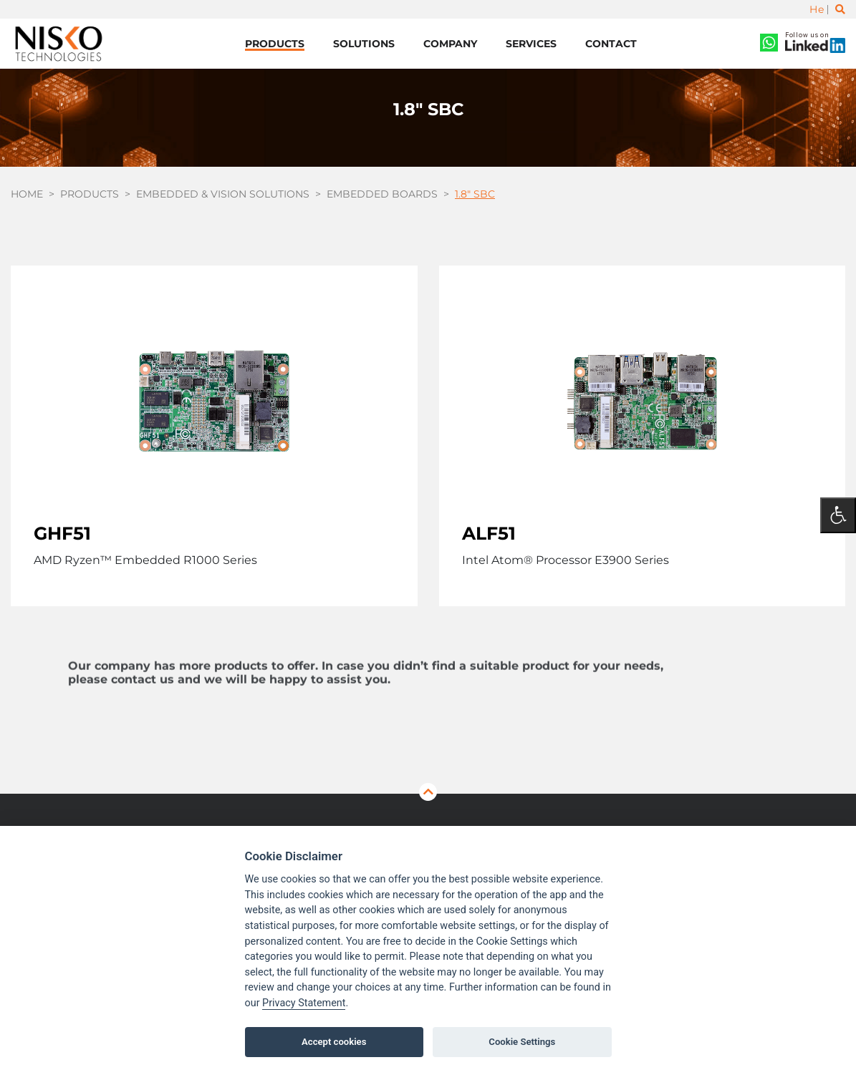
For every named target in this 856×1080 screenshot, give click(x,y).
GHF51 (62, 533)
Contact (611, 43)
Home (27, 194)
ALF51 (489, 533)
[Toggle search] (840, 9)
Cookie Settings (522, 1041)
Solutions (364, 43)
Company (450, 43)
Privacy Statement (303, 1003)
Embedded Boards (382, 194)
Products (274, 43)
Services (531, 43)
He (816, 9)
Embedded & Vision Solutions (222, 194)
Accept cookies (334, 1041)
